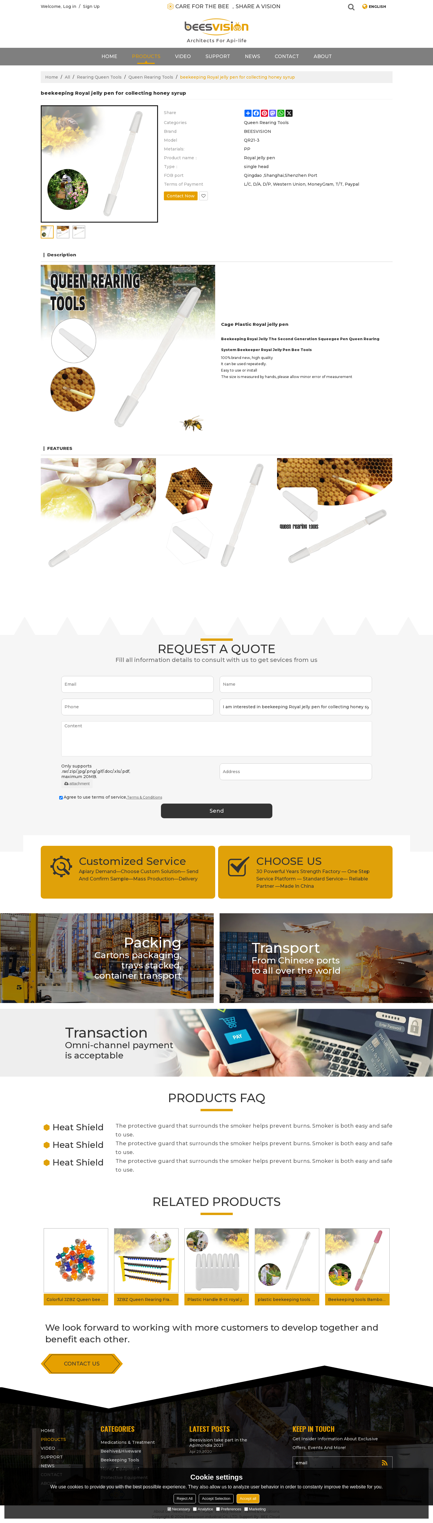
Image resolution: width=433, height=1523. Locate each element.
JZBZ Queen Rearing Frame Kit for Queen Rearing (148, 1299)
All (67, 77)
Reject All (185, 1498)
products (146, 56)
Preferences (228, 1509)
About (323, 56)
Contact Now (181, 196)
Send (217, 811)
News (252, 56)
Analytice (203, 1509)
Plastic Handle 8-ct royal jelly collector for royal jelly (218, 1299)
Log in (69, 6)
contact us (82, 1364)
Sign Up (91, 6)
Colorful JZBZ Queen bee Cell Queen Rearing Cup (77, 1299)
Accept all (248, 1498)
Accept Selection (216, 1498)
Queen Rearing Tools (150, 77)
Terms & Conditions (144, 797)
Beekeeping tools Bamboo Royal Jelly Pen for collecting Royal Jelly (359, 1299)
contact (287, 56)
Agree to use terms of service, (110, 797)
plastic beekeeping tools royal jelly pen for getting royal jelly (288, 1299)
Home (109, 56)
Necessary (178, 1509)
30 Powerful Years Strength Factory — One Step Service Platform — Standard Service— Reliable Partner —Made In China (313, 879)
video (183, 56)
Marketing (255, 1509)
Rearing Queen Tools (99, 77)
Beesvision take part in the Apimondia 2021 (218, 1442)
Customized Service (132, 861)
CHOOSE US (289, 861)
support (218, 56)
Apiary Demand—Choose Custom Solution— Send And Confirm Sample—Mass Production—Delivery (138, 875)
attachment (77, 783)
